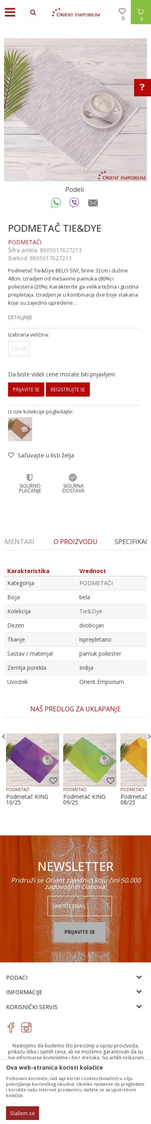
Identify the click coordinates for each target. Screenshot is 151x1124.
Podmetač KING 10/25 (27, 799)
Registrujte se (68, 389)
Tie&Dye (90, 611)
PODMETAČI (24, 242)
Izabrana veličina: (28, 334)
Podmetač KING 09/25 (84, 799)
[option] (75, 109)
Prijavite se (26, 389)
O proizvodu (75, 541)
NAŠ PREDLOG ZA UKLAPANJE (75, 708)
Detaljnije (20, 317)
